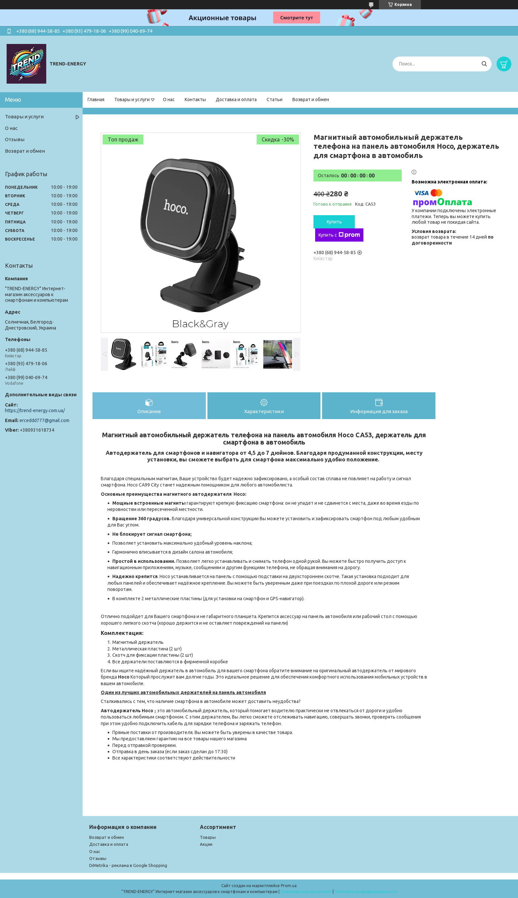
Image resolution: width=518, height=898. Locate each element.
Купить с (339, 235)
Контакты (195, 99)
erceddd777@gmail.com (44, 420)
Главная (96, 99)
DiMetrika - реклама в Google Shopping (128, 865)
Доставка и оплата (236, 99)
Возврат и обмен (310, 99)
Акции (206, 844)
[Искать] (484, 64)
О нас (169, 99)
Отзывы (14, 139)
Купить (334, 221)
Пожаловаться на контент (306, 891)
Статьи (274, 99)
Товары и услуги (132, 99)
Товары (208, 837)
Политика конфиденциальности (366, 891)
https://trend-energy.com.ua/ (35, 410)
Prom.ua (289, 885)
